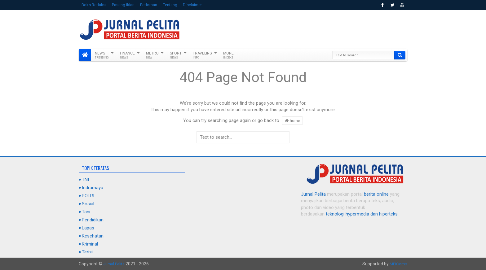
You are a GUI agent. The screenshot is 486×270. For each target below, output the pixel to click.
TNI (85, 179)
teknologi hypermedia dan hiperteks (362, 214)
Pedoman (148, 4)
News (102, 55)
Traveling (202, 55)
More (228, 55)
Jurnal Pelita (313, 194)
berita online (376, 194)
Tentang (170, 4)
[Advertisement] (294, 28)
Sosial (88, 204)
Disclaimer (192, 4)
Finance (127, 55)
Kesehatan (93, 236)
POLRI (88, 195)
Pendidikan (93, 220)
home (292, 120)
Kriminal (90, 244)
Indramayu (92, 187)
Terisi (87, 252)
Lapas (88, 228)
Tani (86, 212)
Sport (176, 55)
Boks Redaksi (94, 4)
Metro (152, 55)
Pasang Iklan (123, 4)
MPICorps (397, 263)
